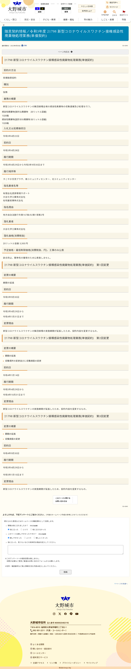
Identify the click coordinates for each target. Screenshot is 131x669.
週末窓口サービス (40, 657)
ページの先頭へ (122, 584)
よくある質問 (38, 644)
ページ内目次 (65, 52)
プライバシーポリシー (71, 663)
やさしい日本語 (87, 6)
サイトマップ (92, 663)
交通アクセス (38, 663)
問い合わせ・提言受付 (42, 649)
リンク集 (53, 663)
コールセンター (39, 653)
